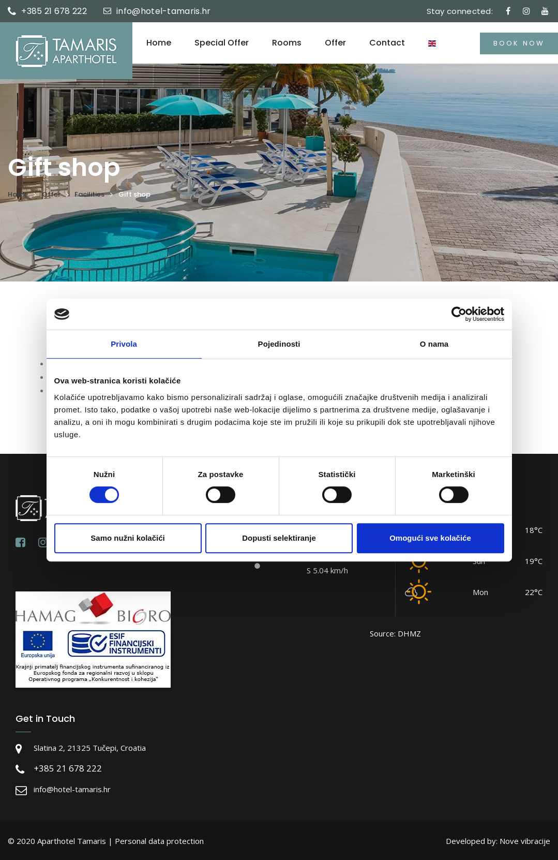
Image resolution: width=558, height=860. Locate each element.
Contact (387, 43)
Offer (335, 43)
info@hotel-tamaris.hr (163, 11)
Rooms (286, 43)
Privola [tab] (124, 343)
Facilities (89, 194)
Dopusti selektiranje (279, 537)
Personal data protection (159, 841)
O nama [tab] (434, 343)
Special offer (221, 43)
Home (158, 43)
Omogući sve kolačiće (430, 537)
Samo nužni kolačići (127, 537)
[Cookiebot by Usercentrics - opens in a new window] (459, 314)
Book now (519, 43)
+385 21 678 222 (54, 11)
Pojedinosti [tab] (279, 343)
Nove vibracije (525, 841)
